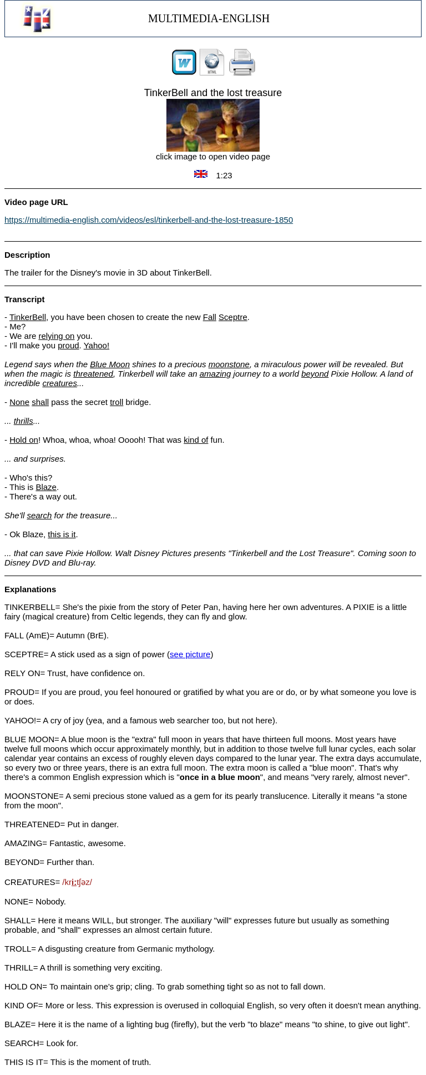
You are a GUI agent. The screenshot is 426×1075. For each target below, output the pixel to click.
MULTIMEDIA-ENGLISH (209, 18)
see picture (190, 654)
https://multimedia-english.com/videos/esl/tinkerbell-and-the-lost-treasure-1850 (148, 219)
